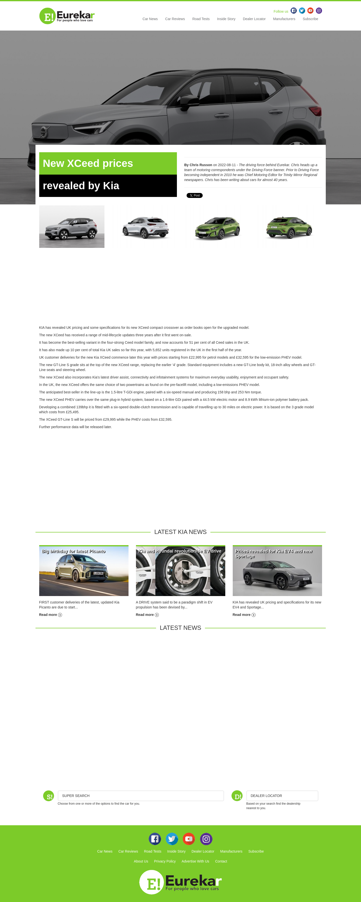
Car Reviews (175, 19)
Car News (150, 19)
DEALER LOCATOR (266, 796)
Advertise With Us (195, 861)
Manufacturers (284, 19)
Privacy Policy (165, 861)
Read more (50, 615)
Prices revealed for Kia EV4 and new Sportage (273, 554)
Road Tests (201, 19)
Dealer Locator (254, 19)
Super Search (76, 796)
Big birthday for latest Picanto (73, 551)
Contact (221, 861)
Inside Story (226, 19)
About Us (141, 861)
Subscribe (310, 19)
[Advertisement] (180, 290)
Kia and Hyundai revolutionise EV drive (180, 551)
